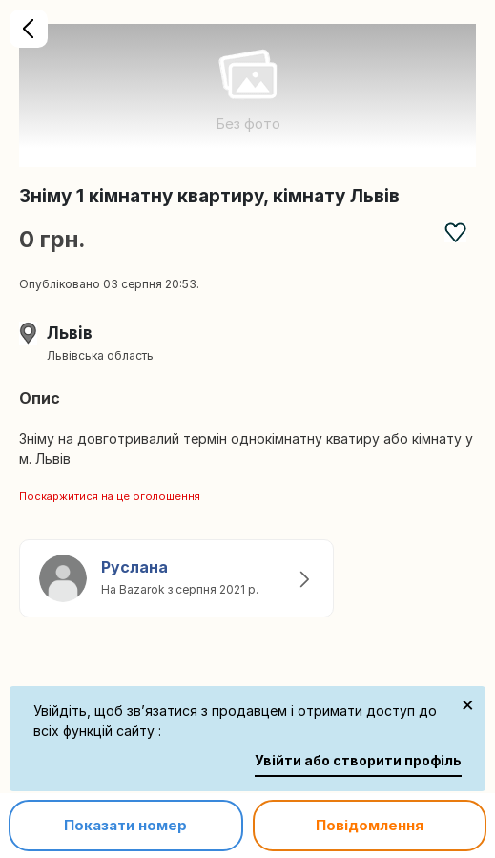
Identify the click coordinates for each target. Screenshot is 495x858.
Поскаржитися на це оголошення (109, 496)
